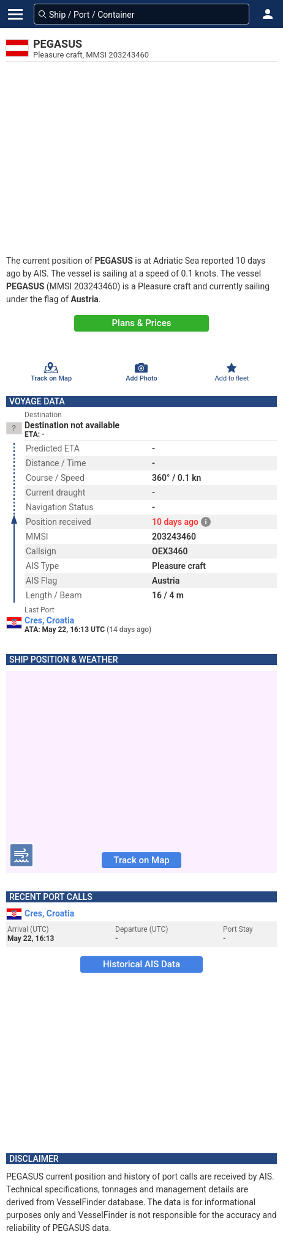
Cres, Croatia (49, 620)
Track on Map (141, 860)
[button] (267, 14)
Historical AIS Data (141, 964)
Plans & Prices (142, 323)
